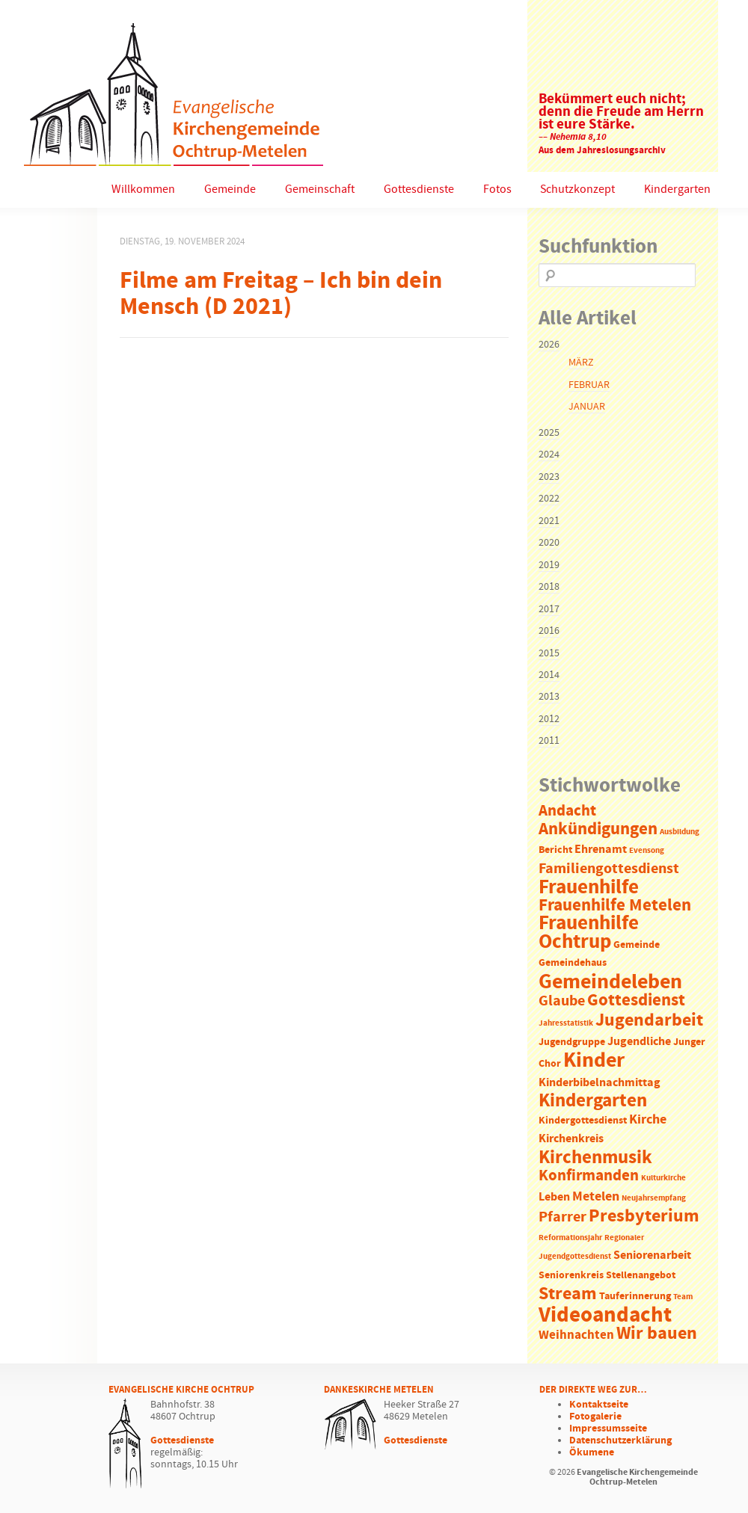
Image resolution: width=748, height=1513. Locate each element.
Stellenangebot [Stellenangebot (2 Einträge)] (640, 1275)
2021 (549, 521)
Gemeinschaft (320, 189)
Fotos (497, 189)
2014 (549, 675)
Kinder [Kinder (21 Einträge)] (594, 1061)
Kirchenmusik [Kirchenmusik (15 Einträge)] (595, 1157)
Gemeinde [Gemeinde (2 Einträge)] (636, 945)
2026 (549, 345)
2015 (549, 653)
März (580, 363)
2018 (549, 587)
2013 (549, 697)
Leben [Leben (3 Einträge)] (554, 1197)
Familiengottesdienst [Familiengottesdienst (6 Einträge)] (609, 869)
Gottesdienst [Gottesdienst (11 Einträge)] (636, 1000)
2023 (549, 477)
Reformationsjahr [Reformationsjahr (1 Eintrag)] (570, 1237)
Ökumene (591, 1452)
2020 (549, 543)
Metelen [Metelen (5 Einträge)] (595, 1196)
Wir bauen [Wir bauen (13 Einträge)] (656, 1333)
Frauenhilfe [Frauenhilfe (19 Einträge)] (589, 887)
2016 (549, 631)
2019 (549, 565)
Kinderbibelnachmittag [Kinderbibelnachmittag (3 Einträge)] (599, 1082)
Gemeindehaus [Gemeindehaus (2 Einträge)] (573, 963)
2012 (549, 719)
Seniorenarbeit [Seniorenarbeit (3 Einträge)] (652, 1255)
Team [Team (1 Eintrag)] (683, 1296)
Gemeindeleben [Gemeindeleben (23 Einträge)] (610, 982)
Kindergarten (677, 189)
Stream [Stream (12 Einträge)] (568, 1294)
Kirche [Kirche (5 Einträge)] (647, 1119)
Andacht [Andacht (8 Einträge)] (567, 811)
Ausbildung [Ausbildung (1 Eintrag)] (679, 832)
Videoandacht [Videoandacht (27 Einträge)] (605, 1315)
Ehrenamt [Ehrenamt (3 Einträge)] (600, 849)
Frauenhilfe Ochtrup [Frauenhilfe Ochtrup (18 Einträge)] (589, 932)
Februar (589, 385)
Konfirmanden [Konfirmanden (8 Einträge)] (589, 1176)
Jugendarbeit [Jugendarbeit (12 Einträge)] (649, 1020)
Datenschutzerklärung (620, 1440)
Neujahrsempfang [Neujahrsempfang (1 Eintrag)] (654, 1198)
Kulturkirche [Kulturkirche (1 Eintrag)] (663, 1178)
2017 (549, 609)
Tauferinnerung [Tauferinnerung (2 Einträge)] (635, 1296)
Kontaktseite (598, 1405)
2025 (549, 433)
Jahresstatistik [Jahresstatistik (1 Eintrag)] (566, 1023)
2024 (549, 454)
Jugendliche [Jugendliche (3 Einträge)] (639, 1041)
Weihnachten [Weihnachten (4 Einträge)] (576, 1335)
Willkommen (143, 189)
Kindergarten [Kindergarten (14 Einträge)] (593, 1101)
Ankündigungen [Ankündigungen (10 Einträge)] (598, 829)
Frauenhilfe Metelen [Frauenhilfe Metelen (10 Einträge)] (615, 905)
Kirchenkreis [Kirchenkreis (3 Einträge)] (571, 1139)
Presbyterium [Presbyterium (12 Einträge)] (644, 1216)
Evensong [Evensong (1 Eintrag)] (646, 850)
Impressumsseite (608, 1429)
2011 (549, 741)
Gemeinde (230, 189)
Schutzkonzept (577, 189)
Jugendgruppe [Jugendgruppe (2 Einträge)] (572, 1042)
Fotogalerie (595, 1417)
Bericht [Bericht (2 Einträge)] (555, 850)
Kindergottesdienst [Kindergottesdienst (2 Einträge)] (583, 1121)
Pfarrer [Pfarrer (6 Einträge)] (562, 1217)
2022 (549, 499)
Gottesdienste (419, 189)
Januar (586, 407)
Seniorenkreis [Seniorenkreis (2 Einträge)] (571, 1275)
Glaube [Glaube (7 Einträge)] (562, 1001)
